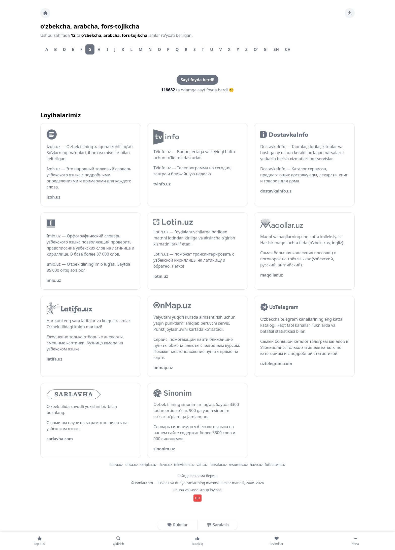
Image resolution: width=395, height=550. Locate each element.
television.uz (184, 464)
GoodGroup (199, 489)
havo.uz (256, 464)
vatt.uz (202, 464)
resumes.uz (238, 464)
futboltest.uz (275, 464)
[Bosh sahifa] (45, 13)
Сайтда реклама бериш (198, 475)
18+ (197, 498)
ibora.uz (116, 464)
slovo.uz (165, 464)
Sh (276, 49)
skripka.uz (148, 464)
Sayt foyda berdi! (197, 79)
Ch (288, 49)
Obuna (178, 489)
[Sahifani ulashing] (350, 13)
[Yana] (355, 541)
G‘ (266, 49)
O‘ (256, 49)
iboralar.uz (218, 464)
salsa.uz (131, 464)
